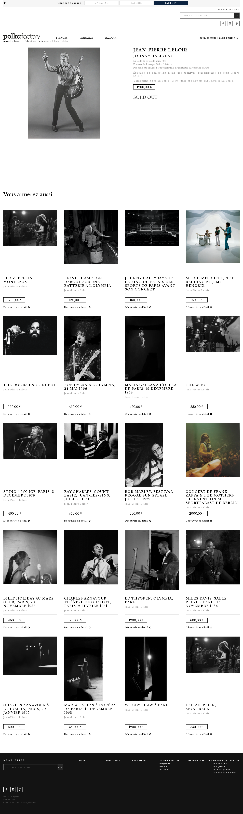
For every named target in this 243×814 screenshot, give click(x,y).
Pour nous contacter (226, 760)
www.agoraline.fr (29, 802)
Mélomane (43, 41)
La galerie (219, 766)
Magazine (101, 3)
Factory (171, 3)
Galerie (136, 3)
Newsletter (229, 9)
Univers (82, 760)
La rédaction (220, 763)
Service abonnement (225, 772)
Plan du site (9, 799)
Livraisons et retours (199, 760)
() (229, 38)
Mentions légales (11, 796)
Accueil (7, 41)
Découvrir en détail (16, 307)
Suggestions (139, 760)
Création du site (11, 802)
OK (237, 15)
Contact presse (222, 769)
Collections (30, 41)
